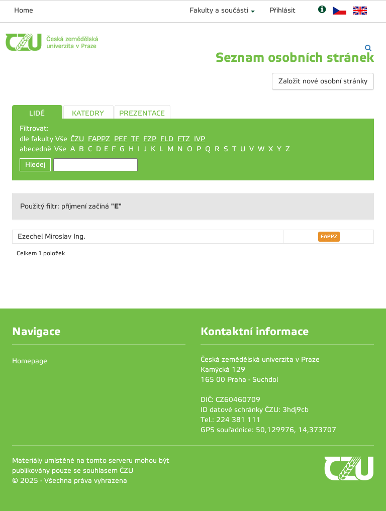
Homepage (29, 361)
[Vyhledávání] (368, 48)
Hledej (35, 164)
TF (135, 139)
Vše (60, 149)
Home (23, 10)
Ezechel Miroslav (45, 236)
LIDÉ (37, 113)
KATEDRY (88, 113)
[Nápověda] (322, 10)
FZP (149, 139)
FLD (166, 139)
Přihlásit (282, 10)
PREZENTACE (142, 113)
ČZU (77, 139)
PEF (120, 139)
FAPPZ (99, 139)
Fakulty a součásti (218, 10)
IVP (199, 139)
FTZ (183, 139)
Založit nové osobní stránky (322, 81)
